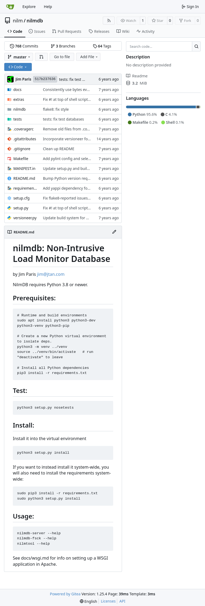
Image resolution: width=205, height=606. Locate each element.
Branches (63, 46)
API (122, 601)
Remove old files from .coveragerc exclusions (82, 128)
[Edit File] (114, 232)
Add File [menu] (89, 56)
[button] (41, 57)
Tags (102, 46)
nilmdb (34, 20)
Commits (24, 46)
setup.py (20, 207)
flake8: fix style (56, 109)
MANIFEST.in (24, 168)
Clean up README (58, 148)
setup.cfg (21, 198)
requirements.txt (25, 188)
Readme (137, 75)
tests (17, 119)
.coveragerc (23, 128)
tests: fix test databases (79, 79)
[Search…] (196, 46)
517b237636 (45, 79)
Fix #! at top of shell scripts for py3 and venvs (82, 99)
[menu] (88, 601)
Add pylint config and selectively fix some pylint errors (90, 158)
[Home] (10, 6)
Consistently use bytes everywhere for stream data (87, 89)
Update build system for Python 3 (72, 217)
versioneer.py (25, 217)
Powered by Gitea (65, 593)
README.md (24, 178)
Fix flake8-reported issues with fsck (73, 198)
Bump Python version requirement (73, 178)
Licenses (108, 601)
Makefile (20, 158)
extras (18, 99)
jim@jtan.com (51, 274)
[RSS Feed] (109, 21)
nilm (18, 20)
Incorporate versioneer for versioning (76, 138)
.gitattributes (24, 138)
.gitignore (21, 148)
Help (48, 6)
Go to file (62, 56)
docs (17, 89)
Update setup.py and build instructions (77, 168)
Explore (29, 6)
